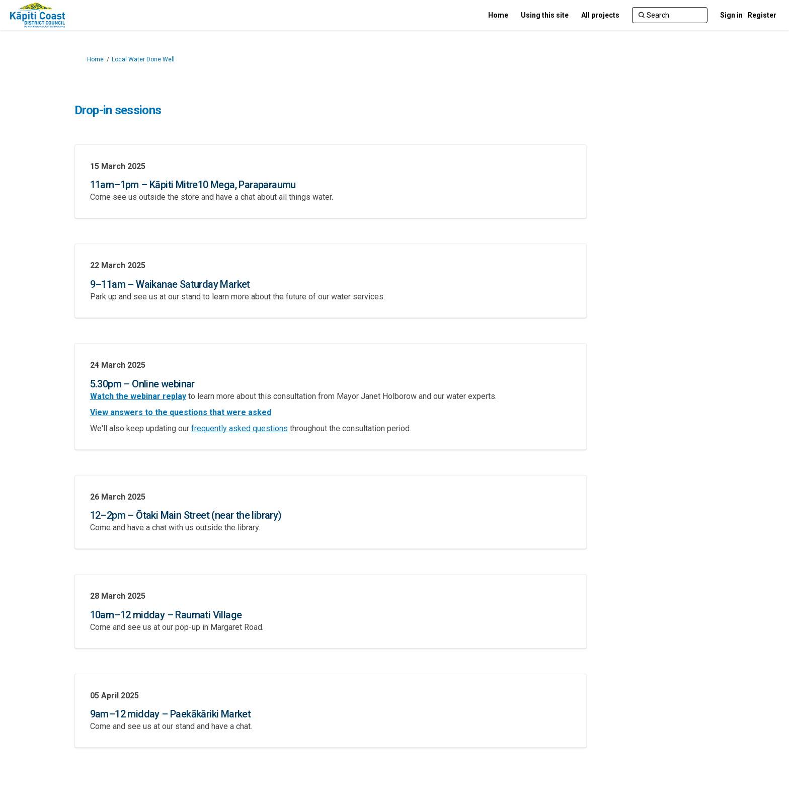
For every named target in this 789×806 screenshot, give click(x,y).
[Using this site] (544, 15)
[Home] (498, 15)
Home (95, 59)
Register (762, 15)
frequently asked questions (239, 428)
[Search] (669, 15)
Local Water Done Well (143, 59)
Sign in (731, 15)
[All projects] (600, 15)
